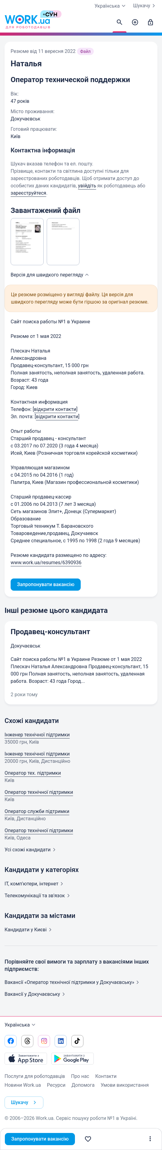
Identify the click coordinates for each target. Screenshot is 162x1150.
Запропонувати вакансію (40, 1139)
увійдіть (87, 186)
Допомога (83, 1085)
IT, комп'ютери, (35, 884)
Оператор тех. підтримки (33, 773)
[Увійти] (150, 22)
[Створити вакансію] (135, 22)
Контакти (105, 1076)
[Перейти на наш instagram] (44, 1041)
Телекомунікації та (38, 895)
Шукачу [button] (25, 1102)
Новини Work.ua (23, 1085)
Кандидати (29, 930)
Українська (21, 1025)
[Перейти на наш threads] (27, 1041)
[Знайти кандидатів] (120, 22)
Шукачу (145, 5)
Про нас (80, 1076)
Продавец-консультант (50, 631)
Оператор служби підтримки (37, 811)
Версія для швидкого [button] (50, 275)
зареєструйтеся (28, 193)
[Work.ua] (27, 22)
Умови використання (125, 1085)
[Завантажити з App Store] (26, 1058)
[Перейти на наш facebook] (11, 1041)
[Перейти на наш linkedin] (61, 1041)
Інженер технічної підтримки (37, 735)
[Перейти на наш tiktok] (77, 1041)
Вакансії (36, 994)
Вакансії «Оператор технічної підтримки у (73, 982)
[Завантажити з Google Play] (72, 1058)
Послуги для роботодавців (35, 1076)
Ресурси (56, 1085)
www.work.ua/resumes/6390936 (46, 562)
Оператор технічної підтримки (39, 792)
